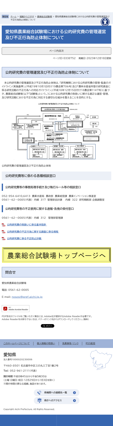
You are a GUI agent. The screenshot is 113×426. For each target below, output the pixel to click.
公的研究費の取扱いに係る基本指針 (27, 224)
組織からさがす (27, 16)
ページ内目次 (56, 51)
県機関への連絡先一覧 (55, 392)
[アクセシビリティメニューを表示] (105, 22)
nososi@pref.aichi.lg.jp (27, 297)
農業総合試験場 (44, 16)
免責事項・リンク (70, 343)
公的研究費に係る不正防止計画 (24, 238)
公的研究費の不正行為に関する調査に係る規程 (33, 231)
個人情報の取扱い (46, 343)
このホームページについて (17, 343)
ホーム (13, 16)
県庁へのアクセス (53, 400)
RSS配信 (90, 343)
